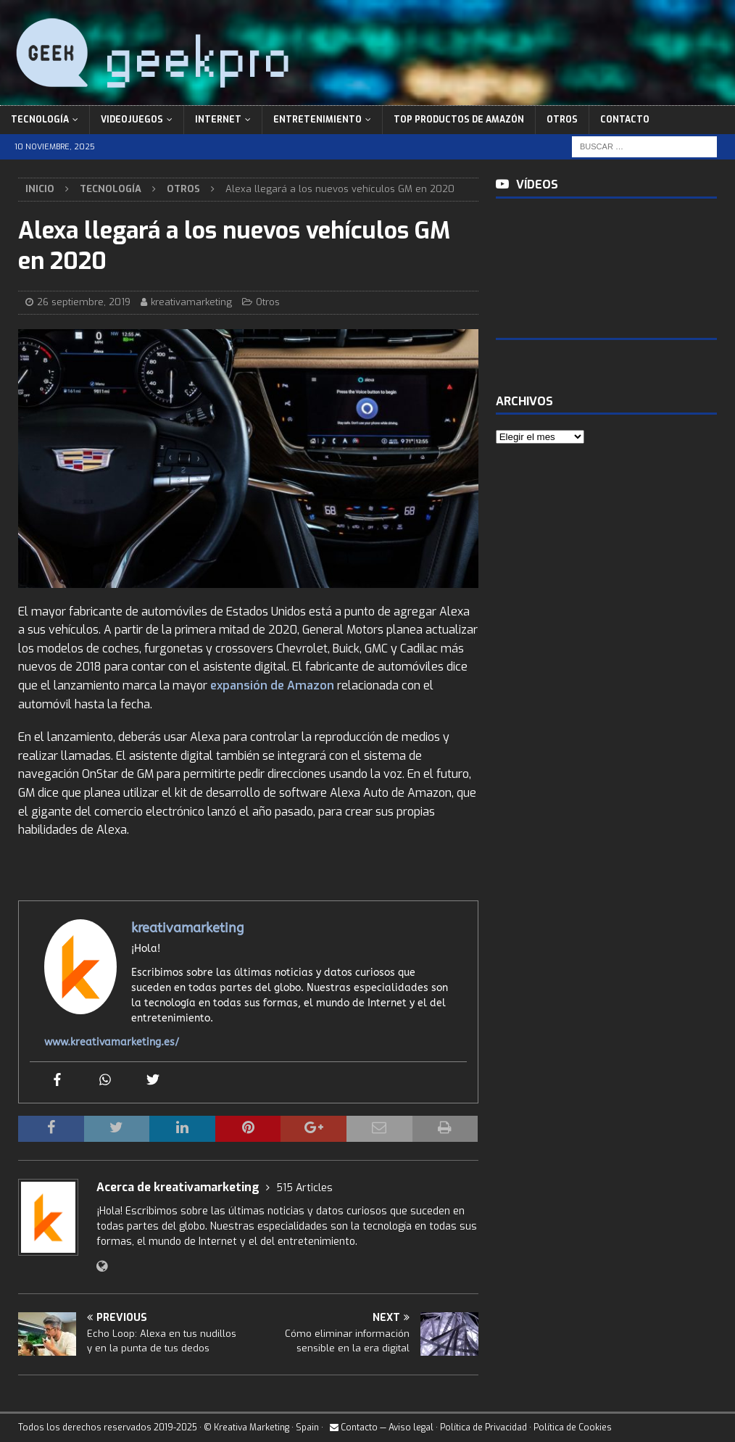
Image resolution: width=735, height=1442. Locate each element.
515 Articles (304, 1188)
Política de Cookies (572, 1427)
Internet (218, 119)
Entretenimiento (317, 119)
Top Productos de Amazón (459, 119)
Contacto (624, 119)
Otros (562, 119)
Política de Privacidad (483, 1427)
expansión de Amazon (272, 685)
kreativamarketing (191, 302)
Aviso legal (411, 1427)
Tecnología (40, 119)
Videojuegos (132, 119)
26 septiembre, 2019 (83, 302)
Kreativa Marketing (251, 1427)
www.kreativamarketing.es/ (111, 1042)
